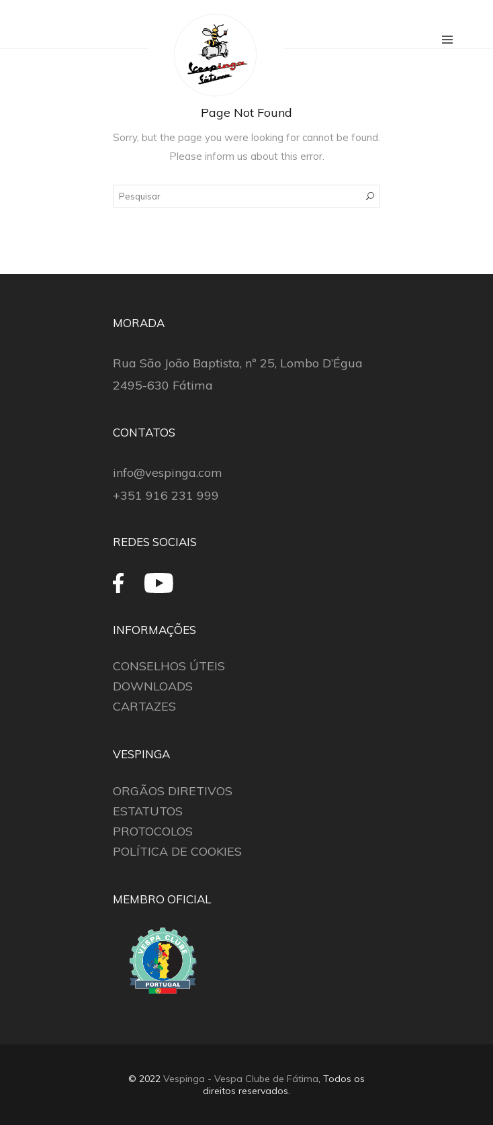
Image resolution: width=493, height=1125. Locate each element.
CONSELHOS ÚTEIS (169, 666)
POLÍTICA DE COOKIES (177, 851)
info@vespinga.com (167, 472)
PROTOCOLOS (153, 831)
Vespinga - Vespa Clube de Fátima (240, 1079)
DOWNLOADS (153, 686)
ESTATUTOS (148, 811)
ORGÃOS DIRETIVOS (172, 791)
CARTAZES (144, 706)
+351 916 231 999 (166, 495)
